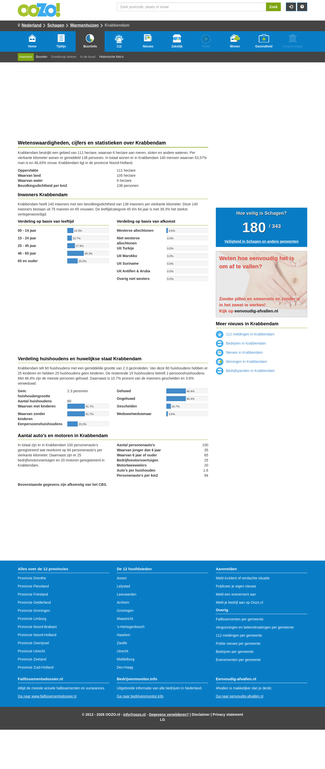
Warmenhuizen (84, 25)
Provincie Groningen (34, 611)
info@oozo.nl (134, 714)
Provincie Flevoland (33, 586)
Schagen (55, 25)
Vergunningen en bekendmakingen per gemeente (255, 627)
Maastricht (125, 619)
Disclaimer (201, 714)
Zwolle (122, 643)
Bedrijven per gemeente (235, 652)
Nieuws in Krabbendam (239, 352)
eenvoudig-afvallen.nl (256, 311)
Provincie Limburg (32, 619)
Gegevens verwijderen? (169, 714)
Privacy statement (228, 714)
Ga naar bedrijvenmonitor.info (140, 696)
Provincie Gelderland (34, 602)
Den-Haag (125, 667)
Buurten (41, 57)
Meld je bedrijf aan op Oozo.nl (239, 602)
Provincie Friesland (33, 594)
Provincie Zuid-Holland (36, 667)
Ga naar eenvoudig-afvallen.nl (239, 696)
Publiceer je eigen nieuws (236, 586)
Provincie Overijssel (33, 643)
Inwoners (25, 57)
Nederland (31, 25)
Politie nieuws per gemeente (238, 643)
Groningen (125, 611)
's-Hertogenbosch (130, 627)
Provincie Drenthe (32, 578)
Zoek (273, 7)
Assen (122, 578)
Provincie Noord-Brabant (37, 627)
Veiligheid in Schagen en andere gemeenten (261, 241)
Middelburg (125, 659)
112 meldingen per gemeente (239, 635)
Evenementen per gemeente (238, 660)
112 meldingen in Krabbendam (245, 334)
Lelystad (123, 586)
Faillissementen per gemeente (240, 619)
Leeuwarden (126, 594)
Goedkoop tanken (63, 57)
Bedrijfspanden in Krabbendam (245, 371)
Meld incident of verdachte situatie (243, 578)
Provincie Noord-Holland (37, 635)
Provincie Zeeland (32, 659)
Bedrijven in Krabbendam (241, 343)
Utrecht (122, 651)
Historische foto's (111, 57)
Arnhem (123, 602)
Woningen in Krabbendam (241, 362)
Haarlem (123, 635)
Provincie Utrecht (31, 651)
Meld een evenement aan (236, 594)
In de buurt (87, 57)
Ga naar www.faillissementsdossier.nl (47, 696)
